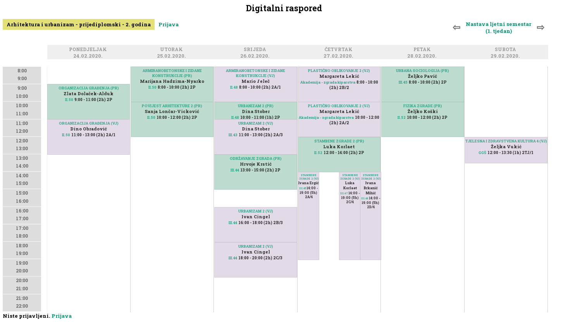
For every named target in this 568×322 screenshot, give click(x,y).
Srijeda (256, 49)
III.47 (344, 193)
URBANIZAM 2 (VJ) (255, 123)
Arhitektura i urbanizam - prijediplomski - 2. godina (79, 24)
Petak (423, 49)
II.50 (69, 99)
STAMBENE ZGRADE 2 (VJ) (308, 176)
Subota (506, 49)
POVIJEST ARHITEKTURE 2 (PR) (172, 105)
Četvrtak (340, 49)
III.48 (364, 198)
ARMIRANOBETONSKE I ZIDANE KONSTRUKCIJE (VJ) (255, 73)
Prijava (168, 24)
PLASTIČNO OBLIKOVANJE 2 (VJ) (339, 70)
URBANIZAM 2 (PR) (256, 105)
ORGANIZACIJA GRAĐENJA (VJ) (89, 123)
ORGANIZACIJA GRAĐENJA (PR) (89, 88)
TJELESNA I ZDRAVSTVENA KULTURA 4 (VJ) (506, 141)
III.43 (233, 134)
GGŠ (482, 152)
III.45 (302, 188)
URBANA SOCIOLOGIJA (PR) (422, 70)
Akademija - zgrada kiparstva (327, 82)
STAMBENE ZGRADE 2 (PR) (339, 141)
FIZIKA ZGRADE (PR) (422, 105)
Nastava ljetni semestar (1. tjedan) (498, 27)
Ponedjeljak (89, 49)
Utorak (172, 49)
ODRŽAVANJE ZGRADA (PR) (256, 158)
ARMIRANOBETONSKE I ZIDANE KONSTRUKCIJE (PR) (172, 73)
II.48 (234, 87)
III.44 (235, 170)
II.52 (318, 152)
